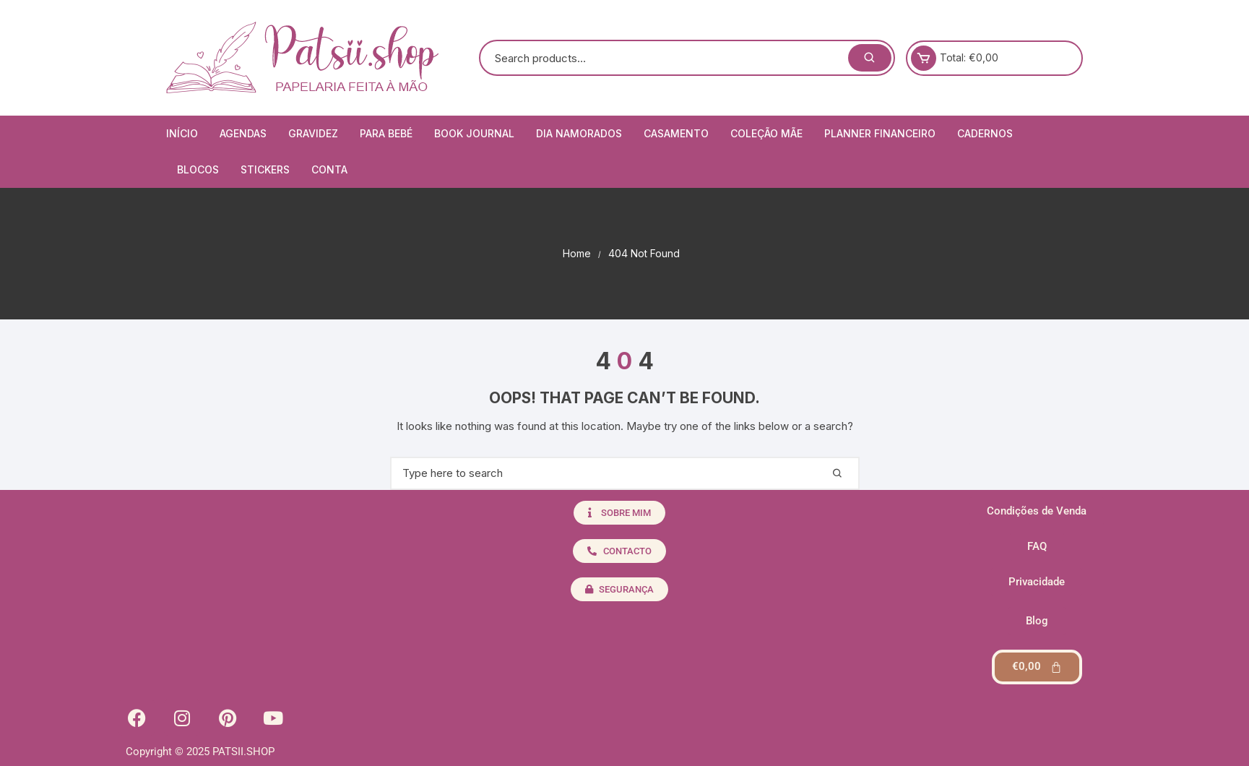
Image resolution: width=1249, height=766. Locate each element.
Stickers (265, 169)
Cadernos (985, 133)
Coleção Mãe (766, 133)
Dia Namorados (579, 133)
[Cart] (1037, 667)
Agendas (243, 133)
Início (182, 133)
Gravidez (313, 133)
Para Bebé (386, 133)
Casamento (676, 133)
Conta (329, 169)
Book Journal (474, 133)
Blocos (198, 169)
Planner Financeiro (879, 133)
